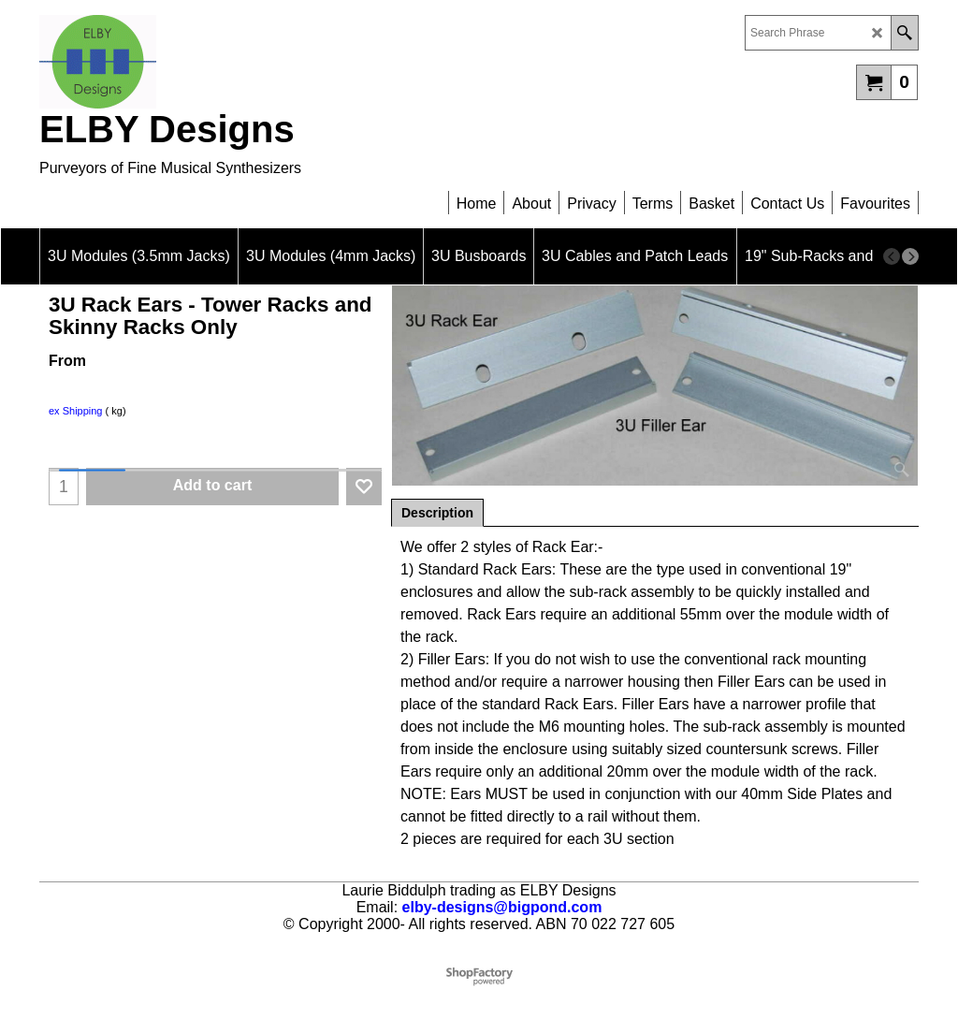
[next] (910, 256)
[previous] (891, 256)
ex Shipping (76, 410)
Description (437, 512)
